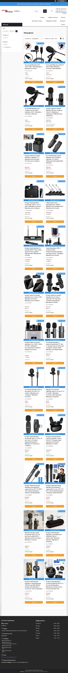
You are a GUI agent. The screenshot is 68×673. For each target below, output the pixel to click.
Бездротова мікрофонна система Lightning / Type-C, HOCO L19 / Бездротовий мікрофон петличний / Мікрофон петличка (54, 440)
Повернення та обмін (51, 21)
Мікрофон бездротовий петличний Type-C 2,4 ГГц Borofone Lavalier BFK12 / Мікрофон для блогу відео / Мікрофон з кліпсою (33, 536)
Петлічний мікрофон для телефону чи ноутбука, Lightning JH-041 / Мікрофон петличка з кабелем (33, 111)
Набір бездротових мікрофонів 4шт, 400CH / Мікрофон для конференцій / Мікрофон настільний (54, 205)
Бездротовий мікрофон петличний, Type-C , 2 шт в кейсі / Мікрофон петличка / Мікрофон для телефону (33, 205)
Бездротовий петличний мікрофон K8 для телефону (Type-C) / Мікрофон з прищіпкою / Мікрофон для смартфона (54, 112)
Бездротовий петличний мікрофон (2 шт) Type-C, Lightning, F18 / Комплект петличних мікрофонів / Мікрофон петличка (53, 298)
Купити (34, 82)
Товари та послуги (52, 17)
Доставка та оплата (37, 21)
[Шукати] (45, 11)
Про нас (63, 17)
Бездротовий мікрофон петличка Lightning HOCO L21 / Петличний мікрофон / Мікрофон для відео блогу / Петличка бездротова (55, 585)
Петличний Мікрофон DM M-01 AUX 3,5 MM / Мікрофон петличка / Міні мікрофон (55, 66)
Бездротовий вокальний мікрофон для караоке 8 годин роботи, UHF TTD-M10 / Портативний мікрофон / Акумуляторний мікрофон (33, 489)
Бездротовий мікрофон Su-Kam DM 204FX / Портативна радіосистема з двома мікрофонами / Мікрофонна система (33, 251)
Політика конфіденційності (42, 671)
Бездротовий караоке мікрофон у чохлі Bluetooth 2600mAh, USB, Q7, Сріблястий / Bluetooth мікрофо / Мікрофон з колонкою (54, 537)
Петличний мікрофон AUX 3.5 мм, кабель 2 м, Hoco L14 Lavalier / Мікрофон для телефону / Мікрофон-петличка (33, 393)
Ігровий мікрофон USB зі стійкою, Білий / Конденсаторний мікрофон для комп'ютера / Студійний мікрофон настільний (54, 251)
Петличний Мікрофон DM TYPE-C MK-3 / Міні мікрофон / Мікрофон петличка (33, 66)
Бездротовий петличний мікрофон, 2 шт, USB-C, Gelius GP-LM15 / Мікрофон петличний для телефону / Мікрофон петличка (33, 346)
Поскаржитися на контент (30, 671)
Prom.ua (41, 670)
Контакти (62, 21)
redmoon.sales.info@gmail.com (8, 657)
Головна (42, 17)
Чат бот (63, 24)
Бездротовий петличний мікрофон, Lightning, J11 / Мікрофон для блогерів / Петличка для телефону (32, 158)
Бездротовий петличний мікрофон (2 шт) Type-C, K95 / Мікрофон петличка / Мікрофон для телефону (33, 297)
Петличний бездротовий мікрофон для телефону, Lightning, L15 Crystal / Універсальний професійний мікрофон (54, 159)
